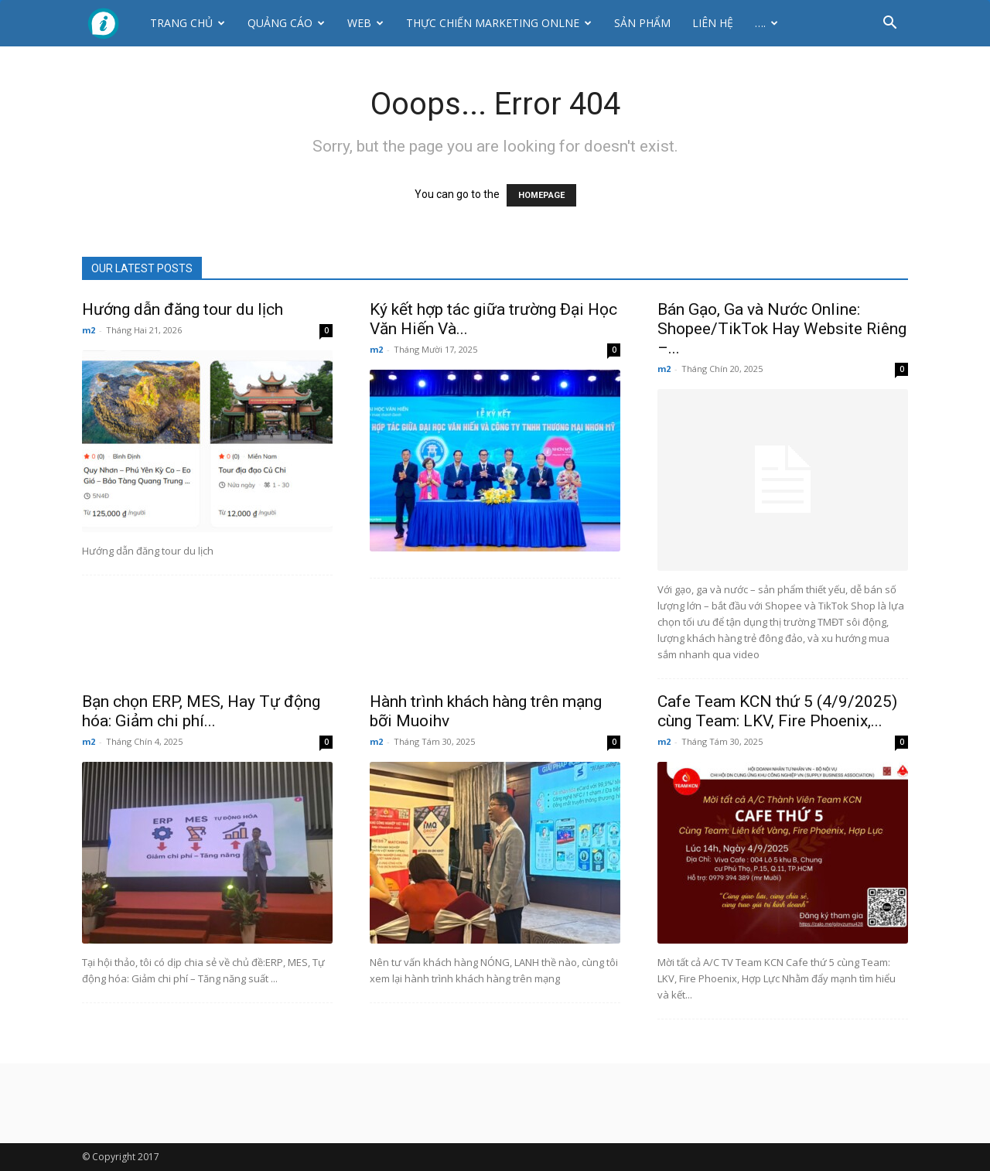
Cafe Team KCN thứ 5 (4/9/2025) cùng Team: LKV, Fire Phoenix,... (777, 711)
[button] (889, 24)
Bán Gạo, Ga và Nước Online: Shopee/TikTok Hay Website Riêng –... (781, 328)
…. (766, 22)
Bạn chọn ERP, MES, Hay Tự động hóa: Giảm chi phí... (201, 711)
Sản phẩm (642, 22)
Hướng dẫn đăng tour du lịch (182, 309)
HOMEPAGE (541, 195)
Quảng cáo (286, 22)
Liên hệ (712, 22)
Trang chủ (187, 22)
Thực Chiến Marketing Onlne (499, 22)
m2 (88, 330)
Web (365, 22)
